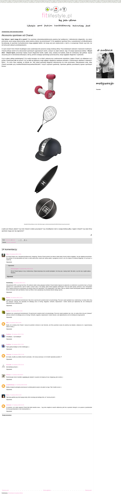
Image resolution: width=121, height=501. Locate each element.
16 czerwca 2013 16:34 (15, 322)
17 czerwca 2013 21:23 (15, 395)
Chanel (8, 242)
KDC (7, 322)
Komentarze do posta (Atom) (15, 493)
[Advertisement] (47, 473)
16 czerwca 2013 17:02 (18, 344)
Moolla (8, 297)
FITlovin (8, 374)
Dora (7, 395)
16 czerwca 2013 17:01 (18, 334)
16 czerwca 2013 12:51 (15, 254)
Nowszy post (5, 490)
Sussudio (8, 364)
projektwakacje (10, 384)
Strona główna (47, 490)
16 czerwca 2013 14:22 (16, 297)
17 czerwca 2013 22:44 (18, 405)
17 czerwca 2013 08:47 (17, 374)
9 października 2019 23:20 (26, 268)
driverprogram (15, 268)
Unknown (8, 354)
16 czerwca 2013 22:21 (18, 364)
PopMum (8, 334)
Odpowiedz (9, 262)
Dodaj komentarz (7, 415)
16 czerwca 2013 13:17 (19, 282)
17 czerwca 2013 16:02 (21, 384)
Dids (7, 254)
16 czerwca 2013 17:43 (18, 354)
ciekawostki (13, 242)
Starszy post (88, 490)
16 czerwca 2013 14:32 (16, 311)
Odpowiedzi (11, 265)
